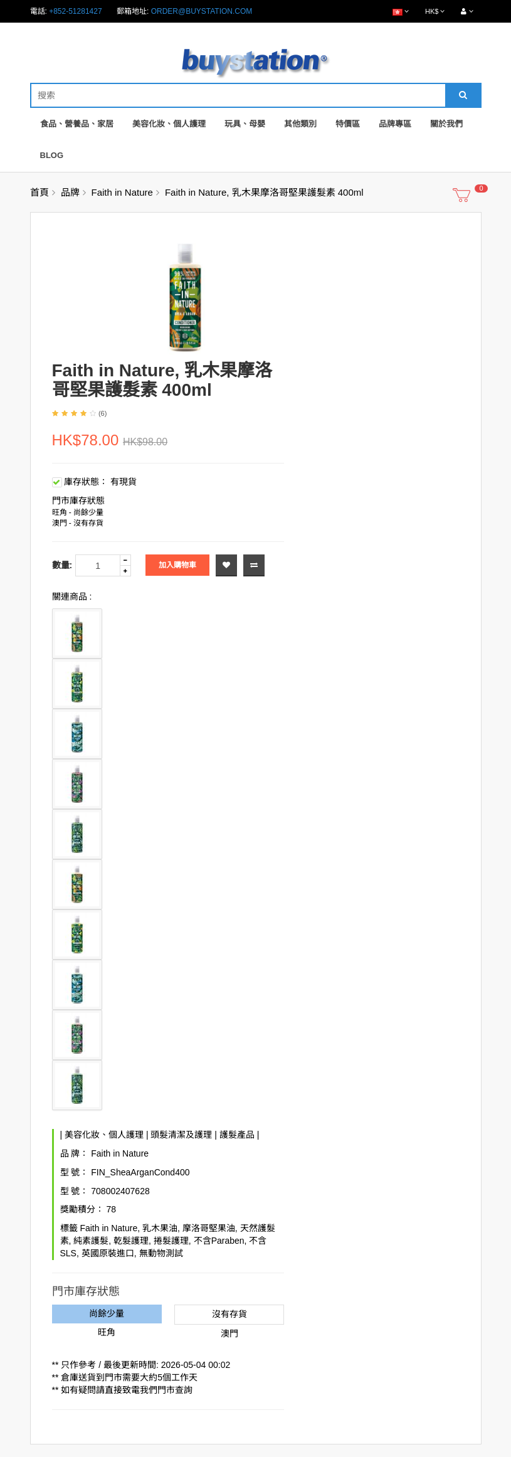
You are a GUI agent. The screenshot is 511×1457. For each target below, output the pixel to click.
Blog (52, 155)
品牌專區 (395, 124)
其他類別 (300, 124)
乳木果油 (159, 1228)
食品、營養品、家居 (76, 124)
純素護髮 (90, 1241)
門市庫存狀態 (78, 500)
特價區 (347, 124)
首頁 (39, 192)
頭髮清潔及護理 (181, 1135)
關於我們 (446, 124)
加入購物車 (177, 565)
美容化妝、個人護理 (169, 124)
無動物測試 (161, 1253)
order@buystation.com (202, 11)
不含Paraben (219, 1241)
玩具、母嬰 (244, 124)
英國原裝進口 (108, 1253)
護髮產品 (237, 1135)
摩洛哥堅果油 (208, 1228)
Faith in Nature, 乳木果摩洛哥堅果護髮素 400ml (264, 192)
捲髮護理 (171, 1241)
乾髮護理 (131, 1241)
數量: (62, 565)
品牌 (70, 192)
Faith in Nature (122, 192)
